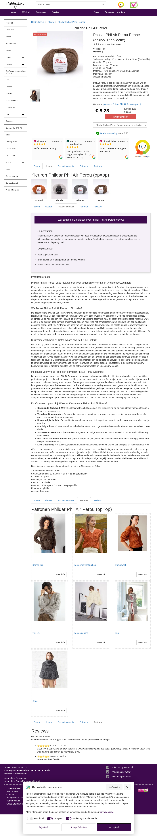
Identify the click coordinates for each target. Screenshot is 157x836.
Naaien (9, 64)
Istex (8, 135)
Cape (35, 701)
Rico (8, 169)
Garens (9, 87)
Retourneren (12, 791)
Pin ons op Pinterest (122, 776)
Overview (114, 787)
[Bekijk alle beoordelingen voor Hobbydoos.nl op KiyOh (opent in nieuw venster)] (122, 5)
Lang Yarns (10, 155)
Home (13, 12)
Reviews (98, 166)
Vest (117, 633)
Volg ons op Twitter (121, 772)
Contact (10, 794)
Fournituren (11, 43)
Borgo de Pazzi (12, 100)
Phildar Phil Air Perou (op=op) (72, 22)
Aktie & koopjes (12, 190)
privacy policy (106, 812)
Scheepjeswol (12, 183)
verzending (108, 133)
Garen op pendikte (115, 12)
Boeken (56, 12)
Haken (8, 50)
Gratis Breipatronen (15, 804)
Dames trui (38, 565)
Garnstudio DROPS (14, 128)
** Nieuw (9, 23)
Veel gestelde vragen (16, 797)
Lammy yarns (11, 142)
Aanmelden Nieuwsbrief (15, 778)
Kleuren (48, 166)
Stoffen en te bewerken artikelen (15, 72)
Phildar (9, 162)
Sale (96, 12)
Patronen (41, 12)
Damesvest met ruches (85, 565)
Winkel (26, 12)
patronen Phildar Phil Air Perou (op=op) (122, 104)
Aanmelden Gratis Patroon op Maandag (23, 781)
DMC (8, 114)
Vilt (7, 80)
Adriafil (9, 93)
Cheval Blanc (11, 107)
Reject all (43, 827)
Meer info (60, 574)
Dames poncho (81, 633)
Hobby (8, 57)
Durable (9, 121)
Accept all (114, 827)
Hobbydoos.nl (37, 22)
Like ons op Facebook (122, 767)
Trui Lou (36, 633)
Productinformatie (66, 166)
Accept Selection (79, 827)
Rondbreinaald (13, 800)
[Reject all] (127, 787)
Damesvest (120, 565)
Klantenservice (13, 788)
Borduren (10, 30)
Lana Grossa (11, 149)
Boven (37, 166)
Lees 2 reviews (112, 44)
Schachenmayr (12, 176)
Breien (8, 37)
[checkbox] (35, 818)
